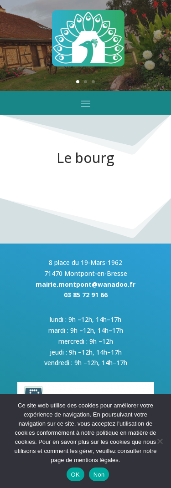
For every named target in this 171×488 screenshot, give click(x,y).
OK (75, 474)
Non (99, 474)
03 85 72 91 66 (86, 294)
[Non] (159, 441)
